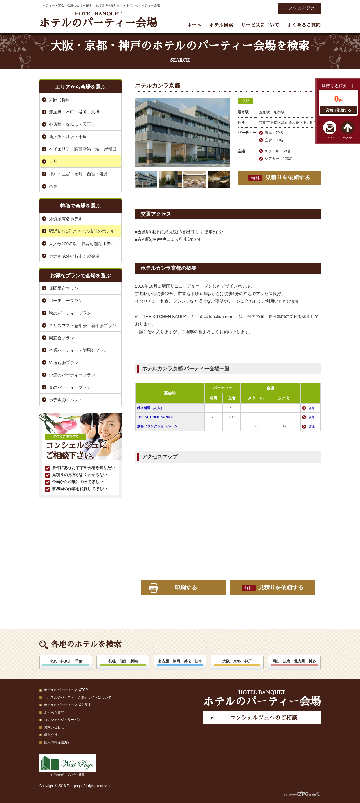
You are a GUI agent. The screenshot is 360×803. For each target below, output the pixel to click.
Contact (330, 137)
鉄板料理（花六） (150, 408)
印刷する (186, 587)
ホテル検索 (221, 25)
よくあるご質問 (304, 25)
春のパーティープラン (70, 387)
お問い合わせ (54, 727)
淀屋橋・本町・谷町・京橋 (74, 111)
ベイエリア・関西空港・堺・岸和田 (82, 149)
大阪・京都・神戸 (237, 661)
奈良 (53, 186)
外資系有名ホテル (66, 218)
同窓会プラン (61, 337)
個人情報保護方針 (57, 742)
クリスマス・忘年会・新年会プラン (82, 325)
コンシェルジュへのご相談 (263, 718)
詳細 (312, 408)
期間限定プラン (63, 288)
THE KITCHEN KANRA (155, 417)
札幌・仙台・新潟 (123, 661)
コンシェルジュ (299, 8)
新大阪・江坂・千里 (68, 136)
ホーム (194, 25)
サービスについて (260, 25)
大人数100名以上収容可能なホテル (82, 243)
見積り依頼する (338, 110)
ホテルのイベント (66, 399)
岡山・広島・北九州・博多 (294, 661)
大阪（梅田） (61, 99)
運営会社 (50, 735)
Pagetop (347, 137)
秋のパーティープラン (70, 313)
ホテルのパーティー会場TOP (66, 690)
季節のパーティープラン (72, 375)
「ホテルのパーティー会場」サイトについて (77, 697)
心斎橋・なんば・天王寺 (72, 124)
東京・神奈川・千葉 (66, 661)
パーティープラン (66, 300)
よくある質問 (54, 712)
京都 (245, 101)
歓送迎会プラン (63, 362)
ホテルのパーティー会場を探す (67, 705)
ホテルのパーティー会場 (98, 19)
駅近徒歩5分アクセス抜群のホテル (81, 231)
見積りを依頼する (279, 177)
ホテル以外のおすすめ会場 (74, 256)
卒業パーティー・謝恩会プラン (78, 350)
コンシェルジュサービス (62, 720)
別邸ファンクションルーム (157, 426)
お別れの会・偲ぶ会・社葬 (67, 765)
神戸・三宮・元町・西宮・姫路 (78, 173)
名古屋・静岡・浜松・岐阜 (180, 661)
